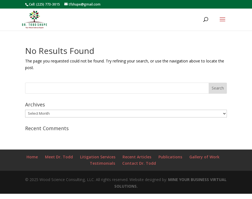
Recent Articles (137, 156)
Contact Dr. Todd (139, 163)
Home (32, 156)
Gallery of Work (204, 156)
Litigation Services (97, 156)
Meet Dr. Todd (59, 156)
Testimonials (102, 163)
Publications (170, 156)
